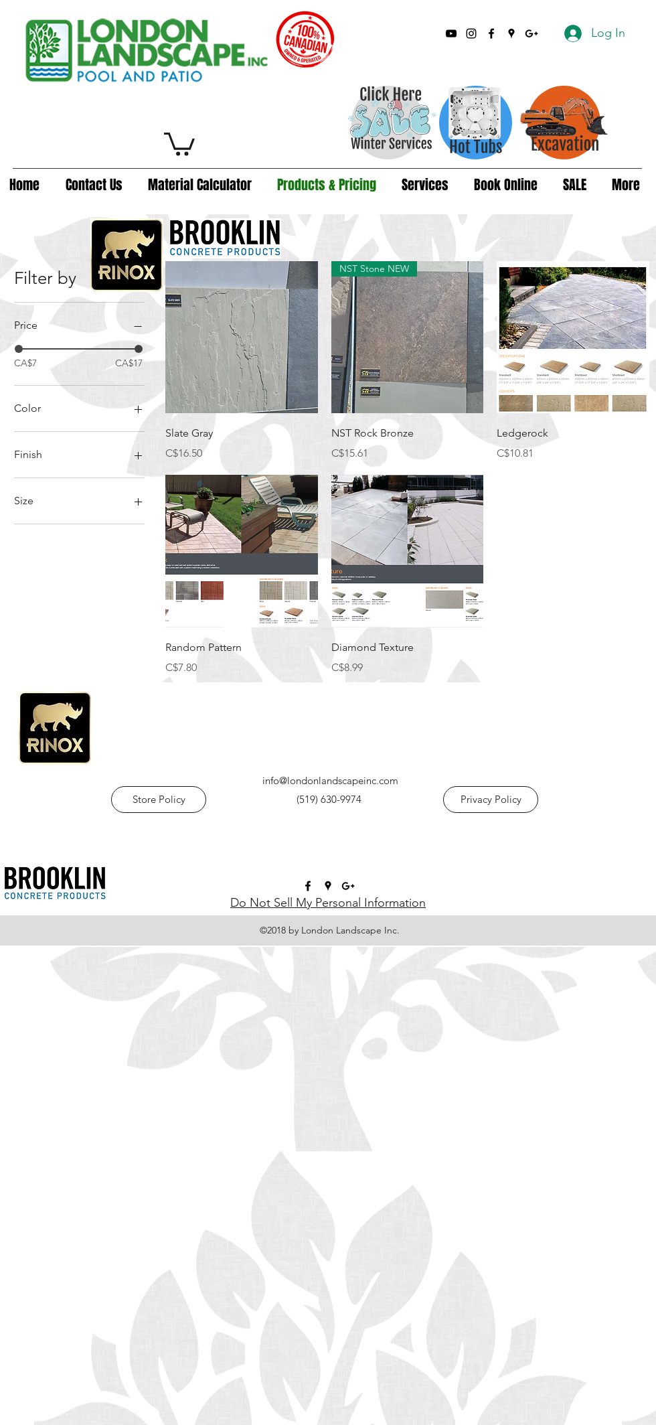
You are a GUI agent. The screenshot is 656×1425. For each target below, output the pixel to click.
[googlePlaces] (511, 33)
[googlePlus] (531, 33)
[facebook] (491, 33)
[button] (179, 143)
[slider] (19, 349)
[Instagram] (471, 33)
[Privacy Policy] (490, 799)
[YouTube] (451, 33)
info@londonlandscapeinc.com (330, 780)
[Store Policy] (158, 799)
